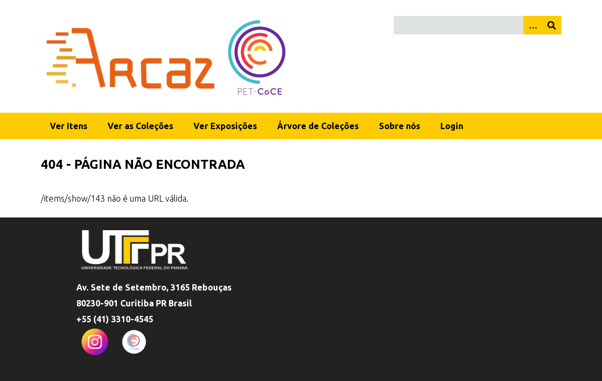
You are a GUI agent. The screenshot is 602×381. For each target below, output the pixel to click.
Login (451, 126)
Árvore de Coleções (318, 126)
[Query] (477, 25)
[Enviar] (551, 25)
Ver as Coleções (140, 126)
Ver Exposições (225, 126)
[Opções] (532, 25)
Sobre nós (399, 126)
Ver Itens (68, 126)
